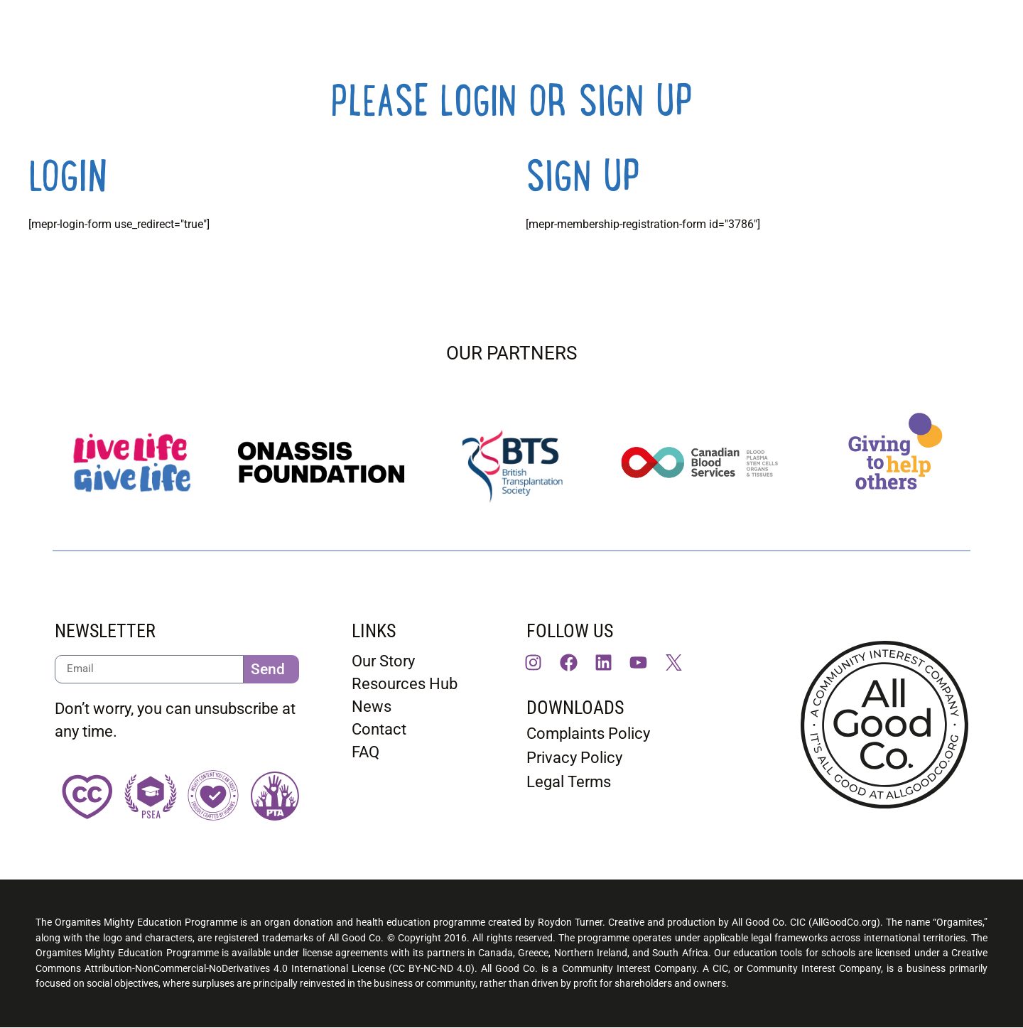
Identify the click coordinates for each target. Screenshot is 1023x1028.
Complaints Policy (588, 733)
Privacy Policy (574, 758)
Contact (379, 729)
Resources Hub (405, 684)
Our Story (383, 661)
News (371, 706)
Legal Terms (568, 782)
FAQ (365, 752)
